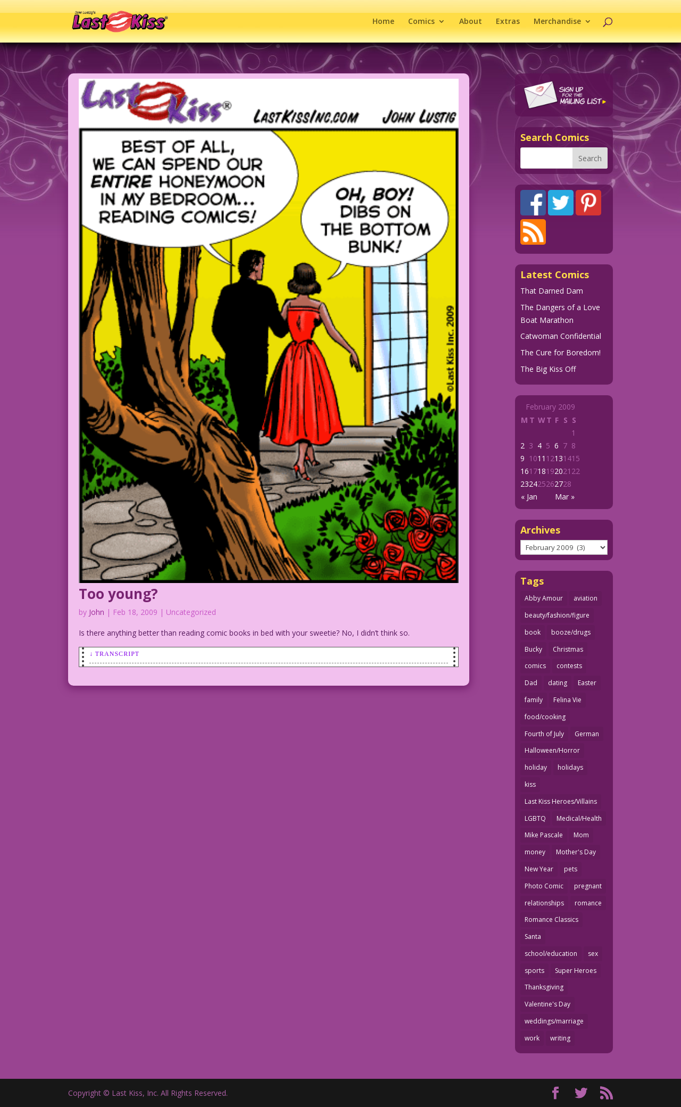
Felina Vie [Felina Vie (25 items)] (567, 699)
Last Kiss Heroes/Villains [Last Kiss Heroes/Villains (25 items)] (561, 801)
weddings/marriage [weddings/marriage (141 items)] (554, 1021)
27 (558, 484)
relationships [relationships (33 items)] (544, 903)
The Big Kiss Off (548, 369)
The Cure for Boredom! (560, 352)
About (470, 22)
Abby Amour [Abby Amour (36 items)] (544, 598)
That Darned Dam (551, 291)
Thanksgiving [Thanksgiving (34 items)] (544, 987)
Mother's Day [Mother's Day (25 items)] (576, 851)
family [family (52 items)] (534, 699)
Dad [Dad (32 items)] (531, 682)
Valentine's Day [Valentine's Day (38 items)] (547, 1004)
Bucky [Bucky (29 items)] (533, 649)
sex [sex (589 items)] (593, 953)
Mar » (565, 497)
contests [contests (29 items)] (569, 665)
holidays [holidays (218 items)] (570, 767)
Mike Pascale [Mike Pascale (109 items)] (544, 834)
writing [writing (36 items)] (560, 1038)
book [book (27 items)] (533, 632)
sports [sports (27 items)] (534, 970)
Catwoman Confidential (560, 336)
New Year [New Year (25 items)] (539, 868)
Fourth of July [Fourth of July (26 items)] (544, 733)
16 (524, 471)
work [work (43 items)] (532, 1038)
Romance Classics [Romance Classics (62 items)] (551, 919)
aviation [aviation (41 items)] (585, 598)
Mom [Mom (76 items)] (581, 834)
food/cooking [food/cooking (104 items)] (545, 716)
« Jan (529, 497)
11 (541, 458)
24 (533, 484)
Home (383, 22)
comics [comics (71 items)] (535, 665)
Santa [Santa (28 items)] (533, 936)
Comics (421, 22)
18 (541, 471)
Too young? (118, 593)
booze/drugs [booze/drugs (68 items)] (571, 632)
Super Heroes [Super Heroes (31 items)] (575, 970)
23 (524, 484)
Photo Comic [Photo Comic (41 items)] (544, 885)
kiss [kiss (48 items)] (530, 784)
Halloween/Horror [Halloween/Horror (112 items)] (552, 750)
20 (558, 471)
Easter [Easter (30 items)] (587, 682)
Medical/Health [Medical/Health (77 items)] (579, 818)
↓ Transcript (114, 653)
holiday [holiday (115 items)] (536, 767)
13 (558, 458)
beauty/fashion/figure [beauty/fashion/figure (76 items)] (557, 615)
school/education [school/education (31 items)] (551, 953)
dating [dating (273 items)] (557, 682)
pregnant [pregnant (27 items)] (588, 885)
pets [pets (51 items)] (570, 868)
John (96, 612)
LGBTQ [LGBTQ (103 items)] (535, 818)
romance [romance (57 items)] (588, 903)
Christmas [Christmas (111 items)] (568, 649)
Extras (508, 22)
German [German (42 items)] (587, 733)
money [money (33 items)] (535, 851)
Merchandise (557, 22)
